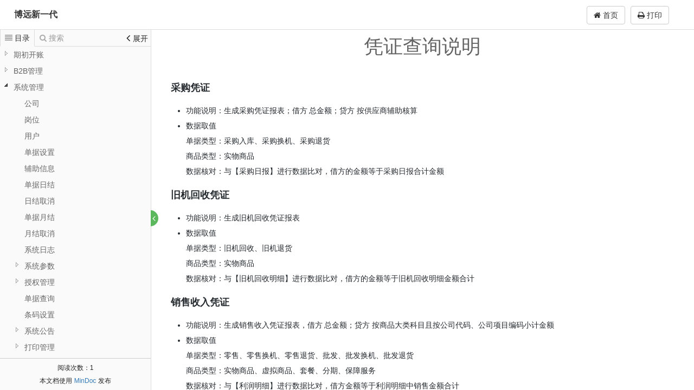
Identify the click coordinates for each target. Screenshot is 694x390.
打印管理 (39, 347)
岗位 (32, 119)
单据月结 (39, 217)
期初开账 (29, 54)
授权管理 (39, 282)
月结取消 (39, 233)
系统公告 (39, 331)
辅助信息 (39, 168)
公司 (32, 103)
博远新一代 (35, 14)
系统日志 (39, 249)
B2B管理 (28, 71)
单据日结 (39, 184)
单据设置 (39, 152)
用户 (32, 136)
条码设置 (39, 314)
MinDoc (85, 381)
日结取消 (39, 201)
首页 (606, 15)
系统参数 (39, 266)
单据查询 (39, 298)
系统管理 (29, 87)
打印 (650, 15)
